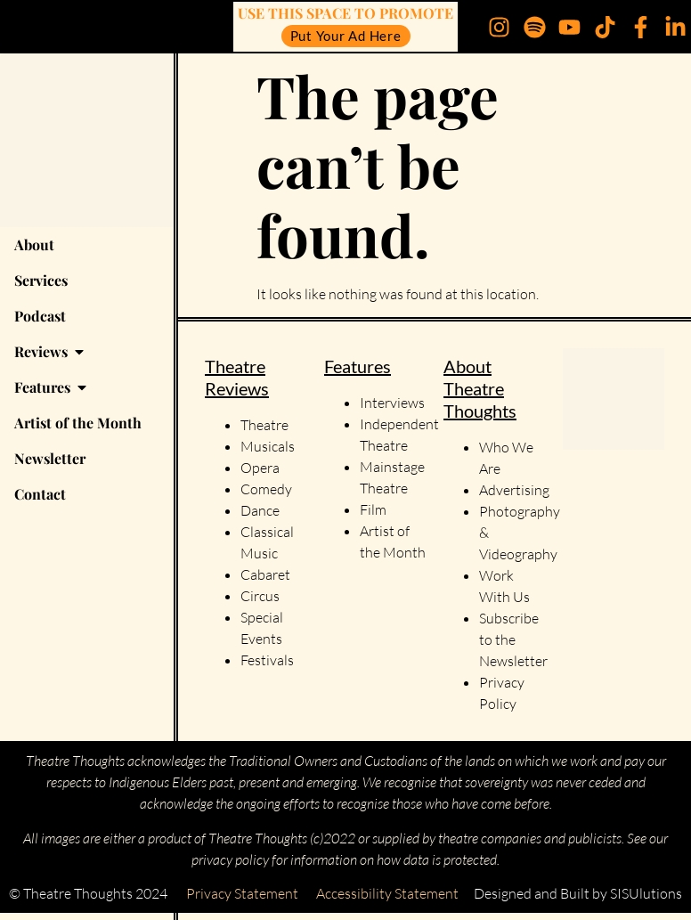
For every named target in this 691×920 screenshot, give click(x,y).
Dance (260, 510)
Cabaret (265, 574)
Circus (260, 596)
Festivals (267, 660)
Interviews (392, 402)
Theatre (264, 425)
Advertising (514, 490)
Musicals (267, 446)
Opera (260, 467)
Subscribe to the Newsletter (513, 639)
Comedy (266, 489)
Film (373, 509)
